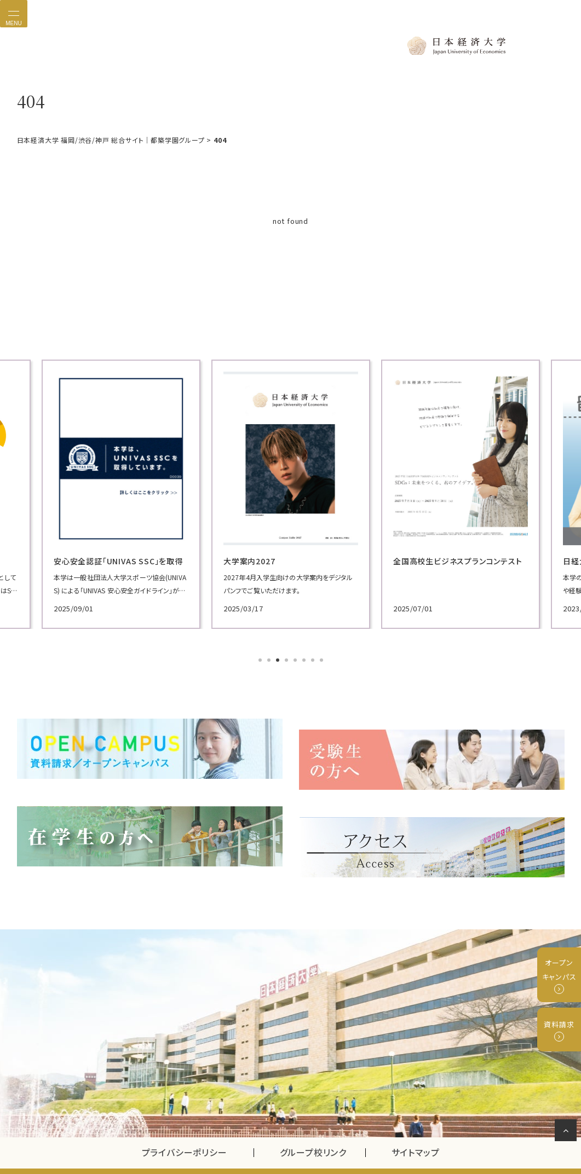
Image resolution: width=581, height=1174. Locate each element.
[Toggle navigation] (13, 13)
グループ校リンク (322, 1126)
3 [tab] (278, 658)
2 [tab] (270, 658)
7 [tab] (314, 658)
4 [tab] (287, 658)
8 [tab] (322, 658)
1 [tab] (261, 658)
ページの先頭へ (567, 1132)
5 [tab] (296, 658)
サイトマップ (416, 1126)
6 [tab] (305, 658)
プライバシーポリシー (184, 1126)
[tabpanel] (104, 492)
